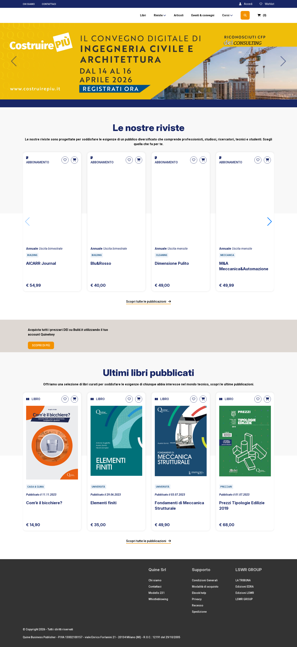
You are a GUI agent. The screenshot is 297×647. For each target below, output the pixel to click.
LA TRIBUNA (243, 580)
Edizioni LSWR (245, 592)
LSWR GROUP (244, 599)
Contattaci (49, 4)
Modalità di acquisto (205, 586)
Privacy (197, 599)
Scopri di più (41, 345)
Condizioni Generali (205, 580)
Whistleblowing (158, 599)
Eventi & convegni (202, 15)
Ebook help (199, 592)
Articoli (178, 15)
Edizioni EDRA (245, 586)
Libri (143, 15)
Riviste (160, 15)
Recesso (197, 605)
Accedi (245, 3)
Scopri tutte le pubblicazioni (148, 301)
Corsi (227, 15)
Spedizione (199, 611)
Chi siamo (29, 4)
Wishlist (266, 3)
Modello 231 (156, 592)
